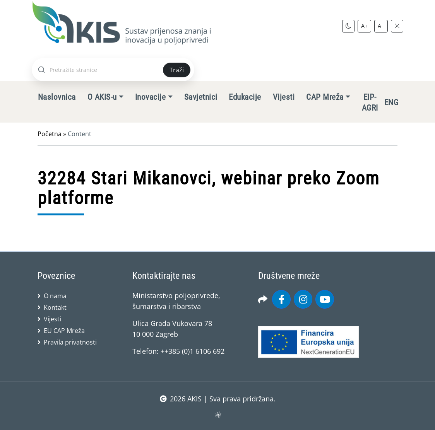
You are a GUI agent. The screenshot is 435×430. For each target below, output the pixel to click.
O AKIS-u (102, 97)
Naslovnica (57, 97)
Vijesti (284, 97)
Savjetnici (201, 97)
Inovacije (150, 97)
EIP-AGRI (370, 102)
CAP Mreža (324, 97)
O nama (55, 296)
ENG (391, 102)
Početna (50, 134)
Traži (177, 70)
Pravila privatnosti (70, 342)
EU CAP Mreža (64, 330)
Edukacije (245, 97)
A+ (364, 25)
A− (381, 25)
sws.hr (218, 414)
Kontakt (55, 307)
